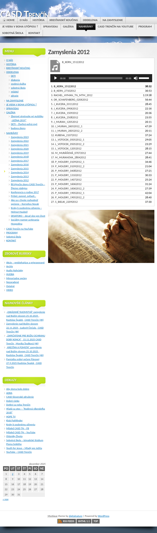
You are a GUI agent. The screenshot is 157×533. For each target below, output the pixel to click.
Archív (9, 266)
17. (68, 157)
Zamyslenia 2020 (20, 148)
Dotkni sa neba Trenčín (18, 404)
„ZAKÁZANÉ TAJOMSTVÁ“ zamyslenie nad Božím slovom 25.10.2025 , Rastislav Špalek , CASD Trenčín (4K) (25, 315)
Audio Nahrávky (14, 270)
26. (67, 197)
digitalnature (75, 515)
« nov (5, 499)
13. (67, 139)
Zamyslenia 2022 (20, 140)
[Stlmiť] (136, 78)
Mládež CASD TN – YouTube (20, 432)
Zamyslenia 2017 (20, 160)
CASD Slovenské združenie (20, 396)
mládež (15, 91)
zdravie (14, 95)
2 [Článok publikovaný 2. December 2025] (12, 473)
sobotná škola (18, 87)
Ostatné (10, 286)
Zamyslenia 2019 (20, 152)
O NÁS (9, 60)
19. (67, 166)
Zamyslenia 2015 (20, 168)
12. (64, 135)
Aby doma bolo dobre (17, 388)
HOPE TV (10, 416)
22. (66, 179)
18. (67, 162)
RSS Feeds (68, 521)
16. (68, 153)
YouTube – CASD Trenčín (19, 451)
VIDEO (9, 289)
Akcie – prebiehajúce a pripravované (25, 262)
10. (66, 126)
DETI (13, 75)
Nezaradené (12, 282)
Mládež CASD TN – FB (17, 428)
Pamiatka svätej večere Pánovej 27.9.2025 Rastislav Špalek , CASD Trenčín (24, 363)
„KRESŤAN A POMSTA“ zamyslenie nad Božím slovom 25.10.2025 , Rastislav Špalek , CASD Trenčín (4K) (25, 351)
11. (66, 130)
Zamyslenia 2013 (20, 176)
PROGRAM (12, 232)
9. (64, 122)
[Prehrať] (56, 78)
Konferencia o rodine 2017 (25, 192)
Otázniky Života (14, 436)
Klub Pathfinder (14, 420)
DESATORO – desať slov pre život (28, 215)
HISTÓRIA (11, 64)
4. (69, 99)
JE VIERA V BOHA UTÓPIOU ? (21, 104)
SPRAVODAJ (12, 108)
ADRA (9, 392)
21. (66, 175)
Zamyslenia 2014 (20, 172)
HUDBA (10, 274)
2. (63, 91)
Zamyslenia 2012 (20, 180)
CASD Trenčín (24, 14)
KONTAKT (11, 240)
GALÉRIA (10, 112)
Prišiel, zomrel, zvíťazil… (23, 196)
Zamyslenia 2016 (20, 164)
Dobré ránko (12, 400)
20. (66, 170)
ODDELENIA (12, 72)
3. (71, 95)
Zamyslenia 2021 (20, 144)
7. (64, 113)
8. (64, 117)
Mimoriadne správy (16, 278)
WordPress (103, 515)
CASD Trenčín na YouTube (19, 228)
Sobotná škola (13, 236)
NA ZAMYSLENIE (15, 100)
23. (66, 184)
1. (63, 86)
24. (67, 188)
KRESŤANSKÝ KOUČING (18, 67)
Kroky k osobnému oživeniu (20, 424)
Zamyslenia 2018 (20, 156)
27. (64, 202)
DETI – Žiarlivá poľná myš (24, 124)
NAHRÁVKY (12, 133)
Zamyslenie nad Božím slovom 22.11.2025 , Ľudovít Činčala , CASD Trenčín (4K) (25, 327)
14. (67, 144)
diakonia (15, 79)
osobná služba (18, 83)
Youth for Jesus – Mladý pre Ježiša (24, 448)
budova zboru (18, 128)
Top (96, 521)
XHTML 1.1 (84, 521)
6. (64, 108)
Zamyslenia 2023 (20, 137)
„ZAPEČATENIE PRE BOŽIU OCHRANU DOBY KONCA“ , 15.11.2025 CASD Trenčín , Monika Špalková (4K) (25, 339)
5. (64, 104)
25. (67, 193)
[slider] (96, 78)
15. (66, 148)
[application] (101, 78)
